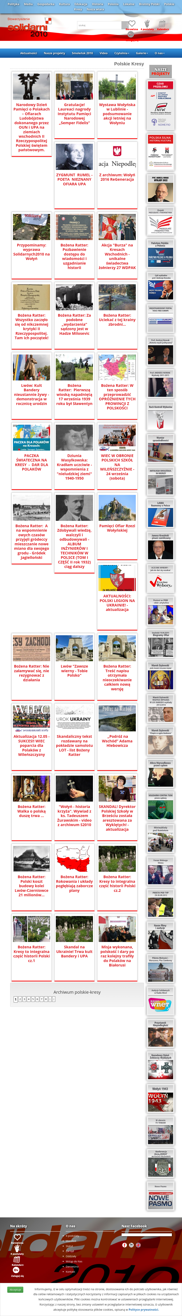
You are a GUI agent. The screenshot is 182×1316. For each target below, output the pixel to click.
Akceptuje (15, 1289)
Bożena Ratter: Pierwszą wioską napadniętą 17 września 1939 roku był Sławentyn (74, 394)
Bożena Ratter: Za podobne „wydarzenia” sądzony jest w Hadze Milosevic (74, 324)
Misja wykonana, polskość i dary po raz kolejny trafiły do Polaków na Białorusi (117, 956)
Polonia (113, 4)
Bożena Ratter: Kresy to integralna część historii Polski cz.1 (31, 953)
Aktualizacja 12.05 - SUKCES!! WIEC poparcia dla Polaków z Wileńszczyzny (31, 745)
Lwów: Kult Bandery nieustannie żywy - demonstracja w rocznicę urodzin (31, 392)
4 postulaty (72, 1235)
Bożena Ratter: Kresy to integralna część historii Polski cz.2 (117, 883)
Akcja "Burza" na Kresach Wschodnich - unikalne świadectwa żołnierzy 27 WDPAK (117, 256)
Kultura (64, 4)
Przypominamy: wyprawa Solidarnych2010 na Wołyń (31, 251)
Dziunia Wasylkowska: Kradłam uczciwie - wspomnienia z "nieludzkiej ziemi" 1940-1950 (74, 466)
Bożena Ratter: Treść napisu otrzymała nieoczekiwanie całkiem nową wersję (117, 677)
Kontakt (70, 1271)
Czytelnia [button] (121, 53)
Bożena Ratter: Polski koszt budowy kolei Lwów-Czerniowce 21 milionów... (31, 885)
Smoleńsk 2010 (82, 53)
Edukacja (80, 4)
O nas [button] (159, 53)
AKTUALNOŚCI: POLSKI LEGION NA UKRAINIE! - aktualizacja (117, 602)
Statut (69, 1246)
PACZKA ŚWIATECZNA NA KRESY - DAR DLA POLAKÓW (31, 462)
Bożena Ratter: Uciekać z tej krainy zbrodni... (117, 319)
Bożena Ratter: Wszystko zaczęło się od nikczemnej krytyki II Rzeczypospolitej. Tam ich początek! (31, 326)
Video (104, 53)
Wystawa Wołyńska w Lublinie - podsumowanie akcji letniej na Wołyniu (117, 113)
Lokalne (128, 4)
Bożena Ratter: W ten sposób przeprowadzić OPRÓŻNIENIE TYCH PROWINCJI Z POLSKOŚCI (117, 396)
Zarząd (70, 1251)
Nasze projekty (54, 53)
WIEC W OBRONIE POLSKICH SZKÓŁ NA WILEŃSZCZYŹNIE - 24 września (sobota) (117, 466)
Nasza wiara (95, 9)
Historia (97, 4)
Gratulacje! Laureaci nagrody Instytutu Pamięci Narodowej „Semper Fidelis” (74, 111)
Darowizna (72, 1266)
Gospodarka (45, 4)
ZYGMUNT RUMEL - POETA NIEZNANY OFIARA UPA (74, 179)
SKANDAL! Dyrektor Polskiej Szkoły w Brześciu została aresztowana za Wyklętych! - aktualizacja (117, 817)
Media (28, 4)
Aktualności (28, 53)
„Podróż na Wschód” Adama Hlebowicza (117, 740)
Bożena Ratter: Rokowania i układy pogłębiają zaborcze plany (74, 883)
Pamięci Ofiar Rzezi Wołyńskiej (117, 527)
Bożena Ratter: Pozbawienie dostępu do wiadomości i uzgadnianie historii (74, 254)
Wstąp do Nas (74, 1261)
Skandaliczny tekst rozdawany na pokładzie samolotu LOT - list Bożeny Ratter (74, 745)
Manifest (71, 1241)
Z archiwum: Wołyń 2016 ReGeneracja (117, 177)
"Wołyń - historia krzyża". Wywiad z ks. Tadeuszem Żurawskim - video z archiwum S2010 (74, 815)
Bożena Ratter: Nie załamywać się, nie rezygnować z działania (31, 673)
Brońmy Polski (149, 4)
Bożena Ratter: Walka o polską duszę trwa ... (31, 811)
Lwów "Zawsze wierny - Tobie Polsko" (74, 670)
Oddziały (71, 1256)
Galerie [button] (142, 53)
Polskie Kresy (129, 63)
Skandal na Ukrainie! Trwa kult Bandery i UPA (74, 951)
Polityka (13, 4)
